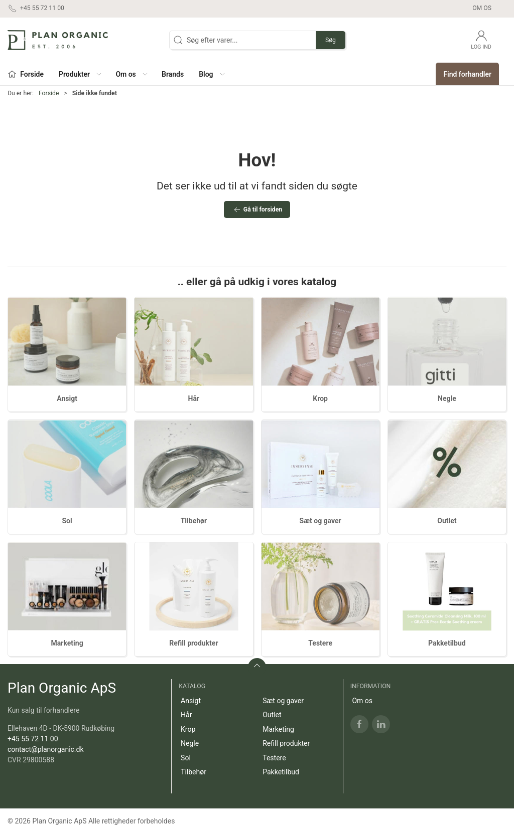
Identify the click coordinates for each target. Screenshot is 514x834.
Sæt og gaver (320, 521)
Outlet (446, 521)
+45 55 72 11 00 (33, 739)
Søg (330, 40)
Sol (67, 521)
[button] (79, 74)
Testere (320, 643)
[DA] (58, 40)
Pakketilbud (447, 643)
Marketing (67, 643)
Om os (481, 8)
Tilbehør (194, 521)
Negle (447, 398)
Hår (194, 398)
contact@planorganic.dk (46, 749)
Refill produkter (193, 643)
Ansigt (67, 398)
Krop (320, 398)
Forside (49, 93)
